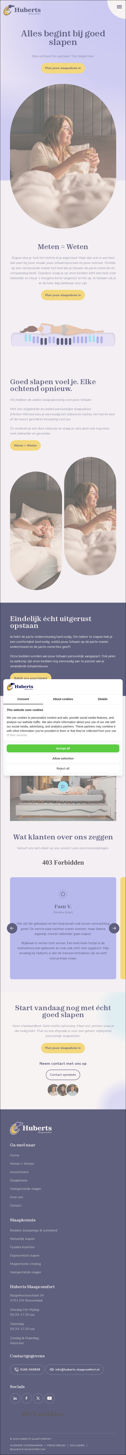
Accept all (63, 748)
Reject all (63, 768)
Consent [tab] (23, 699)
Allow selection (63, 758)
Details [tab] (103, 699)
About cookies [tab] (63, 699)
